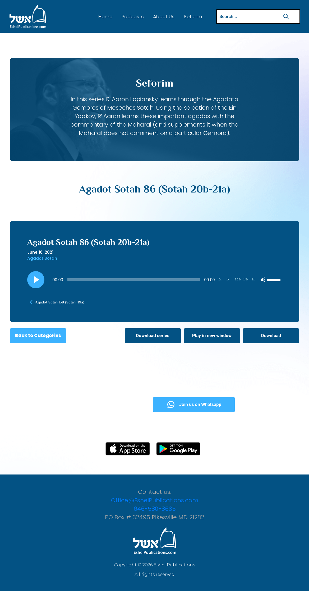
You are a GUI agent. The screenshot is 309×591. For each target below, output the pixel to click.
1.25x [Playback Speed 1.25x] (238, 279)
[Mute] (263, 279)
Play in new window (212, 335)
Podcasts (133, 16)
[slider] (133, 279)
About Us (163, 16)
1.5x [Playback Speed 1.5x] (245, 279)
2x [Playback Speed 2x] (253, 279)
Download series (152, 335)
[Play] (35, 279)
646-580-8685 (154, 509)
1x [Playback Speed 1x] (228, 279)
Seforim (193, 16)
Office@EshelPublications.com (154, 500)
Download (271, 335)
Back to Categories (38, 335)
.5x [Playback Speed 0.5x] (220, 279)
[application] (154, 279)
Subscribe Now (110, 404)
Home (105, 16)
